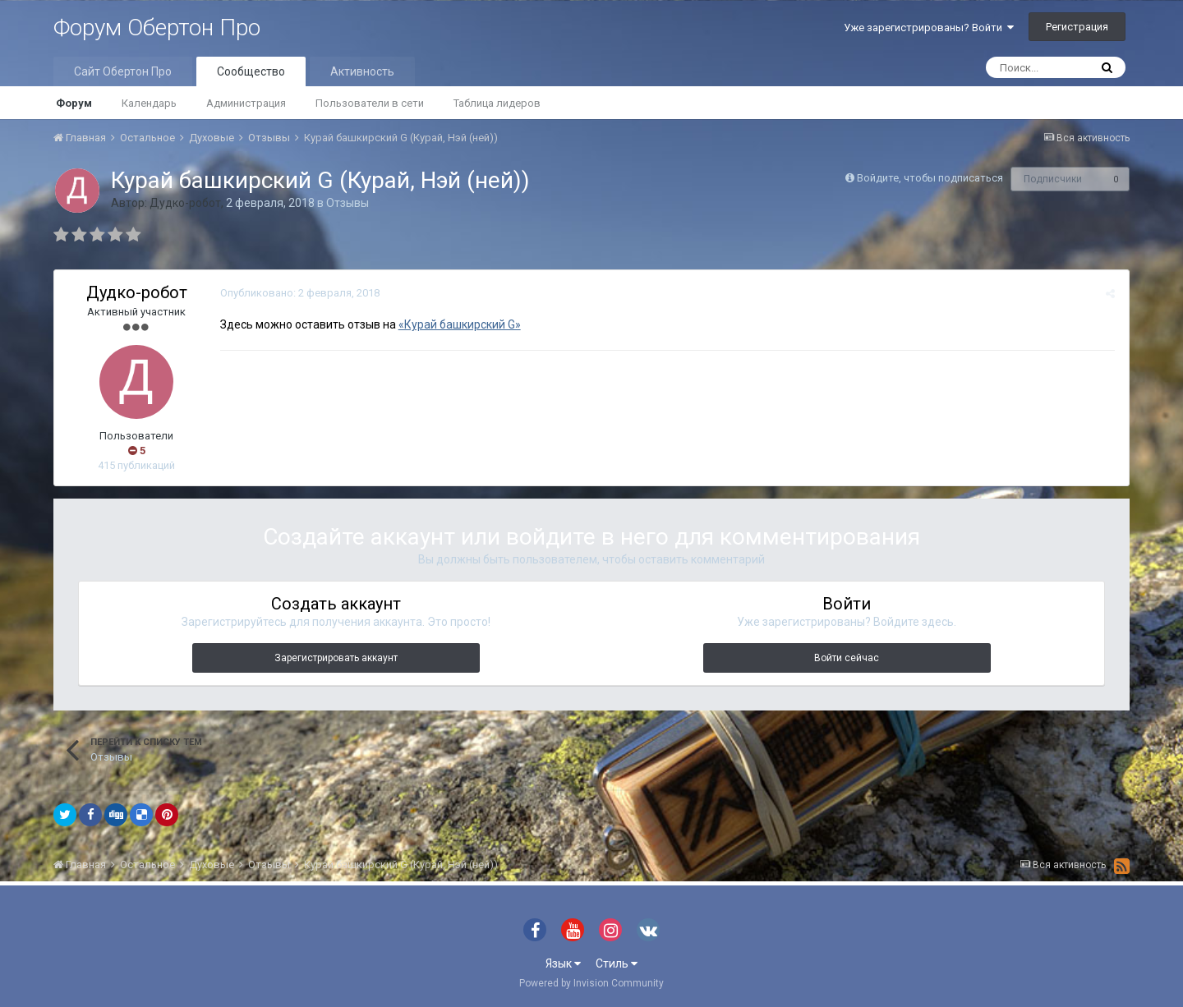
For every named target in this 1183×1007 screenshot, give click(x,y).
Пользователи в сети (369, 103)
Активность (362, 71)
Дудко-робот (185, 202)
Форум (74, 103)
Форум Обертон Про (156, 27)
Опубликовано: (298, 293)
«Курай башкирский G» (458, 324)
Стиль (617, 963)
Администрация (246, 103)
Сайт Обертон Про (123, 71)
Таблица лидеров (497, 103)
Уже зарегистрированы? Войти (929, 27)
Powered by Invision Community (591, 983)
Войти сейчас (846, 658)
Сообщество (251, 71)
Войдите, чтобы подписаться (930, 178)
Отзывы (347, 202)
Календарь (149, 103)
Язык (563, 963)
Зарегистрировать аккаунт (336, 658)
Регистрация (1077, 27)
